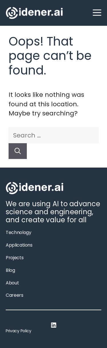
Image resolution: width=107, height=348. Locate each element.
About (12, 283)
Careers (14, 295)
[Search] (18, 151)
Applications (19, 245)
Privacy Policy (18, 331)
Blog (10, 270)
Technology (18, 232)
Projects (14, 257)
